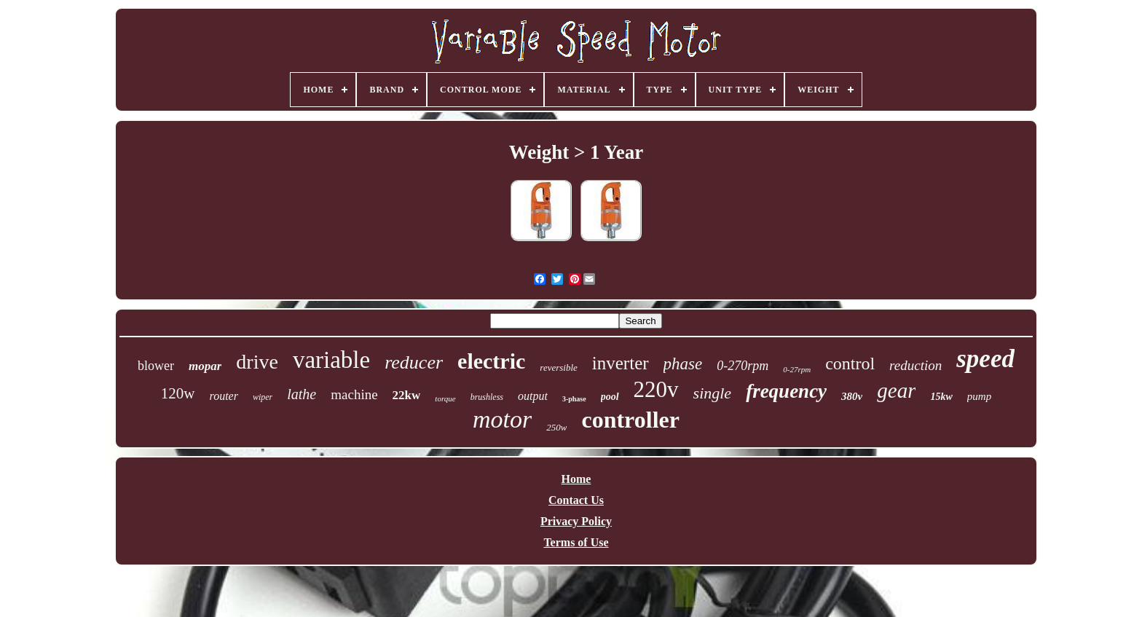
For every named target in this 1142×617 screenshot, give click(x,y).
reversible (559, 367)
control (850, 363)
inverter (620, 363)
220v (656, 389)
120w (178, 393)
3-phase (574, 399)
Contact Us (576, 500)
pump (979, 396)
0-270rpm (742, 365)
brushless (486, 397)
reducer (414, 362)
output (533, 396)
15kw (941, 396)
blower (156, 365)
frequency (786, 391)
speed (985, 359)
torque (445, 398)
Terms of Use (575, 542)
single (712, 393)
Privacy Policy (576, 521)
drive (257, 361)
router (224, 396)
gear (896, 390)
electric (491, 361)
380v (851, 396)
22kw (407, 395)
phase (683, 364)
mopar (205, 366)
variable (331, 360)
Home (576, 479)
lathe (301, 394)
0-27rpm (797, 369)
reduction (915, 365)
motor (502, 419)
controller (630, 419)
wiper (262, 397)
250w (556, 427)
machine (354, 394)
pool (610, 396)
